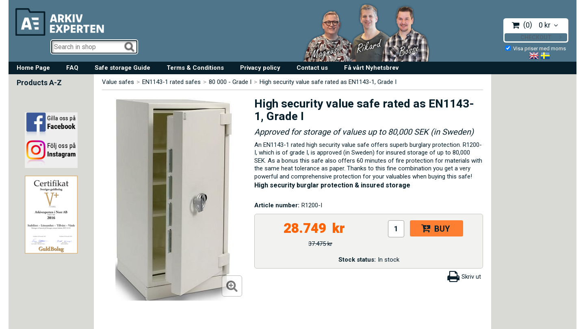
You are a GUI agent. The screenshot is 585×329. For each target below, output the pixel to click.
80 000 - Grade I (230, 82)
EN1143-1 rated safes (171, 82)
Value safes (118, 82)
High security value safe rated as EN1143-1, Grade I (328, 82)
